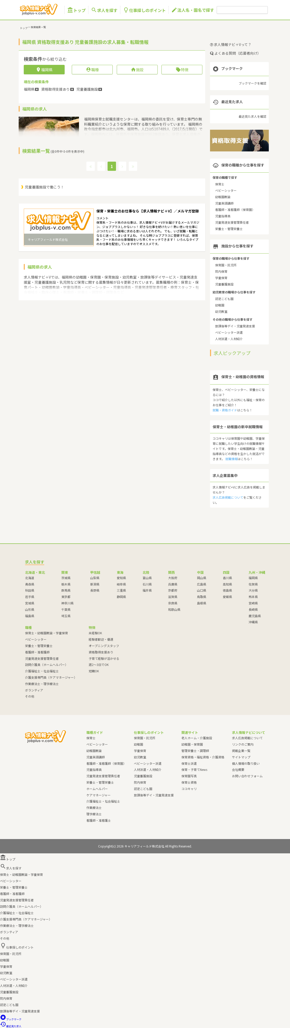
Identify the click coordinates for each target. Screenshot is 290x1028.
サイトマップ (241, 757)
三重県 (121, 590)
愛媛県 (227, 596)
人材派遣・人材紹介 (229, 339)
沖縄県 (253, 622)
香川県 (227, 578)
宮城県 (29, 603)
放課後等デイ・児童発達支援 (235, 326)
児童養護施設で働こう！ (44, 186)
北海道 (29, 578)
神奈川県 (67, 603)
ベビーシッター (226, 190)
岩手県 (29, 596)
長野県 (94, 590)
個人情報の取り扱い (246, 763)
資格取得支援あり (101, 652)
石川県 (147, 584)
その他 (29, 696)
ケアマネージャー (98, 795)
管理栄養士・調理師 (195, 750)
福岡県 (253, 578)
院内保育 (221, 271)
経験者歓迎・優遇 (101, 639)
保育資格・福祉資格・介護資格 (202, 757)
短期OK (94, 671)
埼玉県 (66, 616)
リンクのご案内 (242, 744)
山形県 (29, 609)
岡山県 (201, 578)
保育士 (219, 184)
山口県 (201, 590)
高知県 (227, 584)
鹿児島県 (255, 616)
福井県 (147, 590)
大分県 (253, 590)
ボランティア (34, 690)
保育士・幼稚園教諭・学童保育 (46, 633)
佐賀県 (253, 584)
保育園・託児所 (226, 265)
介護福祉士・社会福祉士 (42, 671)
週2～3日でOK (99, 664)
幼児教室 (221, 311)
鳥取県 (201, 596)
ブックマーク (10, 1019)
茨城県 (66, 578)
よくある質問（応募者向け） (235, 53)
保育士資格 (189, 782)
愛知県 (121, 578)
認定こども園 (224, 298)
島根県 (201, 603)
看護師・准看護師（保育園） (235, 209)
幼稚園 (219, 305)
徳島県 (227, 590)
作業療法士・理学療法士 (42, 684)
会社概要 (238, 769)
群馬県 (66, 590)
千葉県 (66, 609)
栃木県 (66, 584)
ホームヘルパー (97, 788)
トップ (76, 10)
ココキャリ (189, 788)
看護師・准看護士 (98, 820)
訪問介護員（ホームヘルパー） (46, 664)
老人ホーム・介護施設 (196, 738)
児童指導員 (222, 216)
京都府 (172, 590)
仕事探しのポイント (144, 10)
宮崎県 (253, 603)
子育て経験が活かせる (104, 658)
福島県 (29, 616)
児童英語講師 (224, 203)
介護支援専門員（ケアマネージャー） (51, 677)
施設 (137, 69)
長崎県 (253, 609)
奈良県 (172, 603)
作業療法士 (94, 807)
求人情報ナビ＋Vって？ (230, 44)
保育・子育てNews (194, 769)
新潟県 (94, 584)
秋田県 (29, 590)
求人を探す (104, 10)
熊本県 (253, 596)
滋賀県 (172, 596)
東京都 (66, 596)
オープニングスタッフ (104, 645)
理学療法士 (94, 814)
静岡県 (121, 596)
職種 (92, 69)
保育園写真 (189, 776)
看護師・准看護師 (37, 652)
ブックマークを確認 (252, 83)
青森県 (29, 584)
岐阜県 (121, 584)
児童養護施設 (224, 284)
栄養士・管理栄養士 (229, 228)
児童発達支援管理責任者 (232, 222)
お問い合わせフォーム (247, 776)
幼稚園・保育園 (192, 744)
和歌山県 (174, 609)
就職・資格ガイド (225, 410)
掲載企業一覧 (241, 750)
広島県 (201, 584)
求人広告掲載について (228, 497)
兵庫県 (172, 584)
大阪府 (172, 578)
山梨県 (94, 578)
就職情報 (231, 459)
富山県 (147, 578)
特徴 (182, 69)
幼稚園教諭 (222, 197)
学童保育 (221, 278)
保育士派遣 (189, 763)
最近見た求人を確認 (252, 116)
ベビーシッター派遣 (229, 332)
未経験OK (95, 633)
